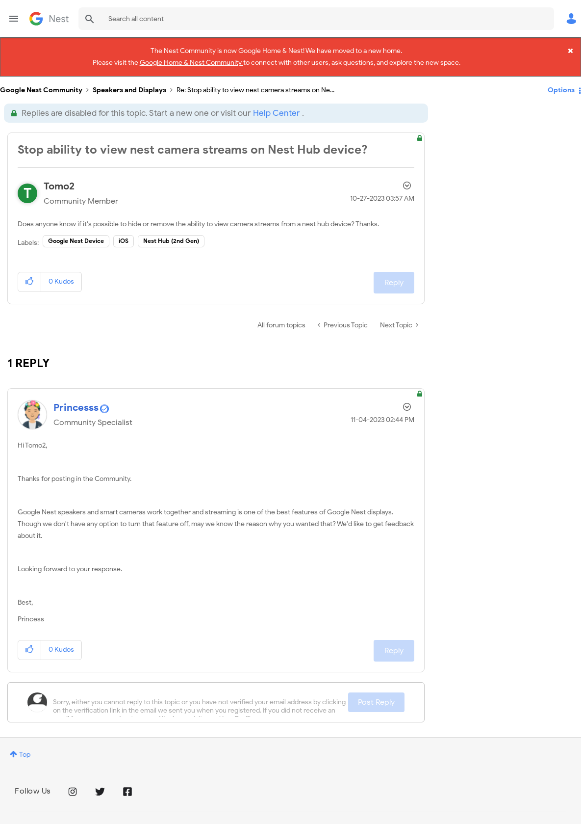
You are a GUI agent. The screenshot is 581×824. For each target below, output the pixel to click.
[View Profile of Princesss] (76, 401)
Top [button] (24, 748)
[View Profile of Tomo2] (59, 180)
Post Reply (376, 696)
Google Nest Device (76, 235)
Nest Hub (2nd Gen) (171, 235)
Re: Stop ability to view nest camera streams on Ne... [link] (255, 84)
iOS (123, 235)
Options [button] (561, 84)
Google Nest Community (49, 18)
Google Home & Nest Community (191, 61)
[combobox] (316, 18)
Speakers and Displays (129, 84)
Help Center (276, 107)
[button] (29, 275)
